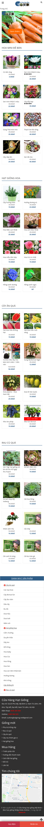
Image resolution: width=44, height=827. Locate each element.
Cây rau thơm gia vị (10, 738)
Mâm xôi (7, 623)
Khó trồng (7, 680)
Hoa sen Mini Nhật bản (12, 671)
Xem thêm (15, 31)
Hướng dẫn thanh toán (11, 755)
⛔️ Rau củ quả (9, 690)
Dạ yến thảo (8, 637)
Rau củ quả (9, 442)
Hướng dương (9, 675)
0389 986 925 (13, 714)
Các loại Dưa (8, 590)
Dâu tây (7, 604)
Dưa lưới (7, 618)
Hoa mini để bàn (12, 47)
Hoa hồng (7, 661)
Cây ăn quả (8, 305)
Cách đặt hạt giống (10, 758)
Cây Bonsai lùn (9, 595)
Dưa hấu (7, 614)
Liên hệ (5, 765)
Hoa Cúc (7, 656)
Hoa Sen (7, 666)
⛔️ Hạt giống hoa (10, 628)
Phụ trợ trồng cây (9, 727)
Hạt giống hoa (11, 178)
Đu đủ (6, 609)
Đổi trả (5, 762)
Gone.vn (22, 812)
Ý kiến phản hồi (9, 751)
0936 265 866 (15, 711)
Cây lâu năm (8, 599)
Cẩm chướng (8, 633)
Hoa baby (7, 652)
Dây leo (6, 642)
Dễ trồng (7, 647)
